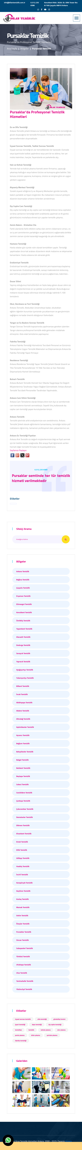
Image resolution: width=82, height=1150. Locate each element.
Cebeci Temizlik (22, 784)
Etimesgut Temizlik (24, 604)
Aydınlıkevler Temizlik (25, 727)
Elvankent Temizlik (23, 833)
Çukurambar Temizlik (24, 809)
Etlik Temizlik (21, 849)
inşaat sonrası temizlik (23, 1019)
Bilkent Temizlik (22, 686)
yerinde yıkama (52, 1035)
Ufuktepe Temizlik (23, 964)
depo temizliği (37, 1024)
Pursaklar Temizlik (23, 931)
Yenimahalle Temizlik (24, 981)
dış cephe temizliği (54, 1024)
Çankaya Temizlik (23, 800)
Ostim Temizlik (22, 915)
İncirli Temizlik (22, 874)
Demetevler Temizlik (24, 817)
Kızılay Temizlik (22, 899)
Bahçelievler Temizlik (24, 751)
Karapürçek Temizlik (24, 882)
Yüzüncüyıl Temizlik (24, 989)
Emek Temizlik (22, 841)
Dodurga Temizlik (23, 645)
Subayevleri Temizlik (24, 948)
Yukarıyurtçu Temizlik (25, 677)
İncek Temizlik (22, 694)
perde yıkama (19, 1035)
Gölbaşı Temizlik (22, 858)
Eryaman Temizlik (23, 596)
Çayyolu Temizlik (23, 587)
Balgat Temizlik (22, 759)
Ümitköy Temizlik (23, 620)
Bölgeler (24, 48)
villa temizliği (42, 1019)
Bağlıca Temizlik (22, 579)
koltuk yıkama (46, 1030)
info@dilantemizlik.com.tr (14, 2)
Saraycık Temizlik (23, 653)
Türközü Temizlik (23, 956)
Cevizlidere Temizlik (24, 792)
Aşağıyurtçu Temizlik (24, 669)
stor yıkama (61, 1030)
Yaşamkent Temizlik (24, 628)
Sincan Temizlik (22, 940)
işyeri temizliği (20, 1024)
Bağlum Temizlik (23, 743)
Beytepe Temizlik (23, 776)
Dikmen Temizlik (23, 825)
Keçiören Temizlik (23, 890)
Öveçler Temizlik (22, 923)
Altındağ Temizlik (23, 718)
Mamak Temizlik (22, 907)
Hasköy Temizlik (22, 866)
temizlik (31, 1030)
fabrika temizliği (20, 1040)
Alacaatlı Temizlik (23, 637)
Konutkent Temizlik (24, 612)
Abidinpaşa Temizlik (24, 702)
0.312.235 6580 (35, 4)
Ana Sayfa (12, 48)
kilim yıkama (35, 1035)
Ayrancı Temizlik (22, 735)
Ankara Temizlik (22, 571)
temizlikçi (18, 1030)
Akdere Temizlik (22, 710)
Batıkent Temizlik (23, 768)
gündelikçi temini (59, 1019)
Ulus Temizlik (21, 972)
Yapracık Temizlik (23, 661)
